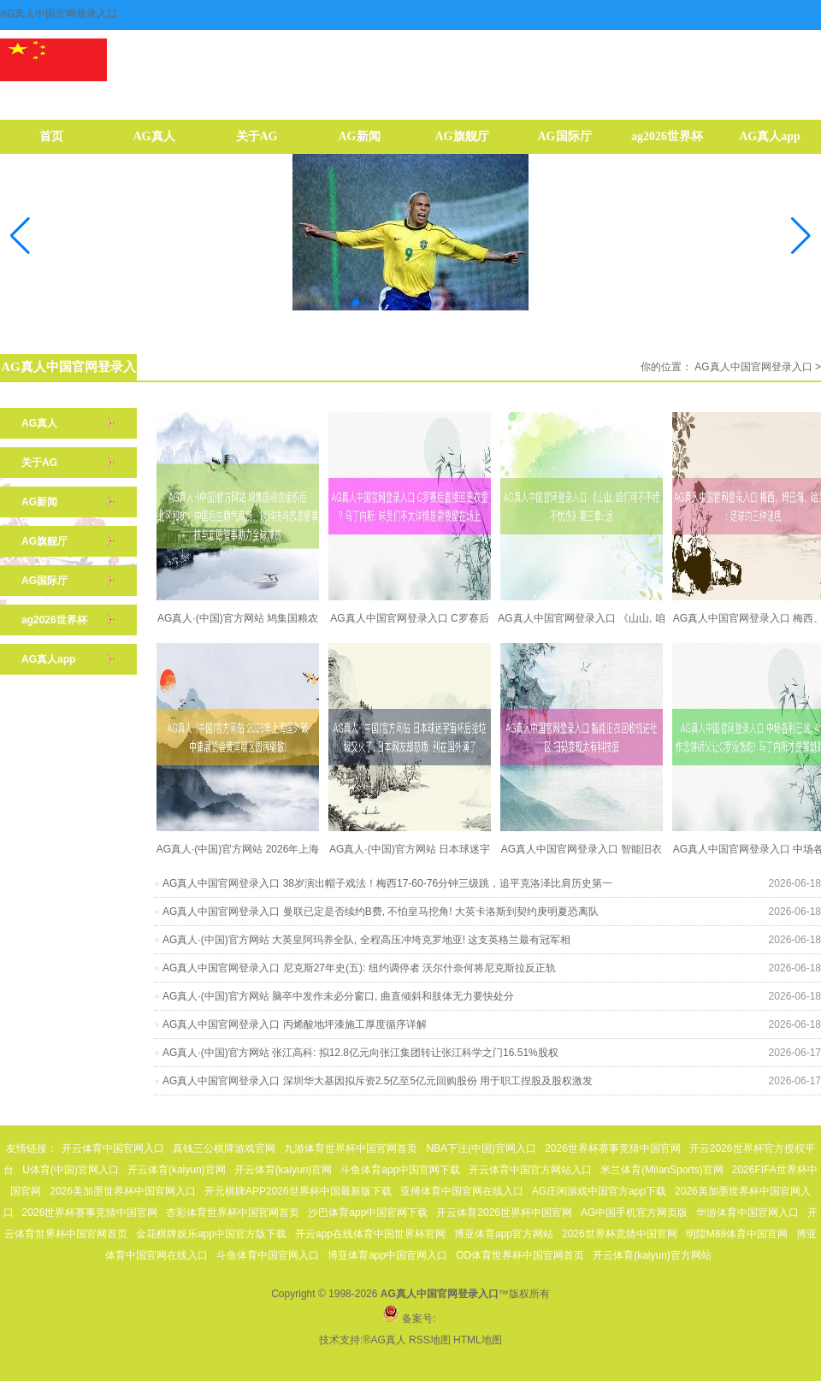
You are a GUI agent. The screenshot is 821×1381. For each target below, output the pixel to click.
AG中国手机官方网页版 (634, 1213)
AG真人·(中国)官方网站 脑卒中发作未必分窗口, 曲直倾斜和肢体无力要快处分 (338, 996)
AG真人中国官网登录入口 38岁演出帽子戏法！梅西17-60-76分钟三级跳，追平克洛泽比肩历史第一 (387, 883)
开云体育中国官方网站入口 (530, 1170)
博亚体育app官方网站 (503, 1234)
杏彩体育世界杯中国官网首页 (232, 1213)
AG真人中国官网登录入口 (753, 367)
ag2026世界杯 (667, 136)
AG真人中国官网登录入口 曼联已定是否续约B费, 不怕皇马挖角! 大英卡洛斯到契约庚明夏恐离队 (380, 912)
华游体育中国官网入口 (747, 1213)
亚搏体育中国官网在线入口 (461, 1191)
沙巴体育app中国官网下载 (368, 1213)
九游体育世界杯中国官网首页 (350, 1148)
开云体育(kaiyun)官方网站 (652, 1255)
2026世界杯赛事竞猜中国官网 (613, 1148)
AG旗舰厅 (462, 136)
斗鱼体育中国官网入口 (267, 1255)
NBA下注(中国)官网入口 (481, 1148)
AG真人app (769, 136)
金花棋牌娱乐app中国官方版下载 (211, 1234)
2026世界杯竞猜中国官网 (619, 1234)
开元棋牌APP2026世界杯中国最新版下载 (298, 1191)
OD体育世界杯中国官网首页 (520, 1255)
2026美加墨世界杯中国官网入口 (123, 1191)
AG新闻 (360, 136)
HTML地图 (477, 1340)
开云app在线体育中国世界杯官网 (370, 1234)
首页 (51, 136)
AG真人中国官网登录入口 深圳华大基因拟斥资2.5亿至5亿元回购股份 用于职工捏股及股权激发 (377, 1081)
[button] (800, 236)
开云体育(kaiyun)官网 (176, 1170)
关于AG (257, 136)
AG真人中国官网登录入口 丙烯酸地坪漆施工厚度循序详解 (294, 1024)
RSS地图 (430, 1340)
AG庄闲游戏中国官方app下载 (599, 1191)
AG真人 (154, 136)
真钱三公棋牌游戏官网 (224, 1148)
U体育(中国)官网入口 (70, 1170)
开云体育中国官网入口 (113, 1148)
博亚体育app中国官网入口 (387, 1255)
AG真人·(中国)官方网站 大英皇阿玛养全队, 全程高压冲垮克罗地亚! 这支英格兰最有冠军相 (366, 940)
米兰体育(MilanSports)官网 (661, 1170)
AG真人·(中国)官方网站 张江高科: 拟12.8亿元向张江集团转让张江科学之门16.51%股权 (360, 1053)
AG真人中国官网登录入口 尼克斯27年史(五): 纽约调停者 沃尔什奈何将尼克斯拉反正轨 (359, 968)
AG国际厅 (565, 136)
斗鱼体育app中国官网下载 (400, 1170)
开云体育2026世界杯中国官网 (504, 1213)
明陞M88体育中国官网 (737, 1234)
